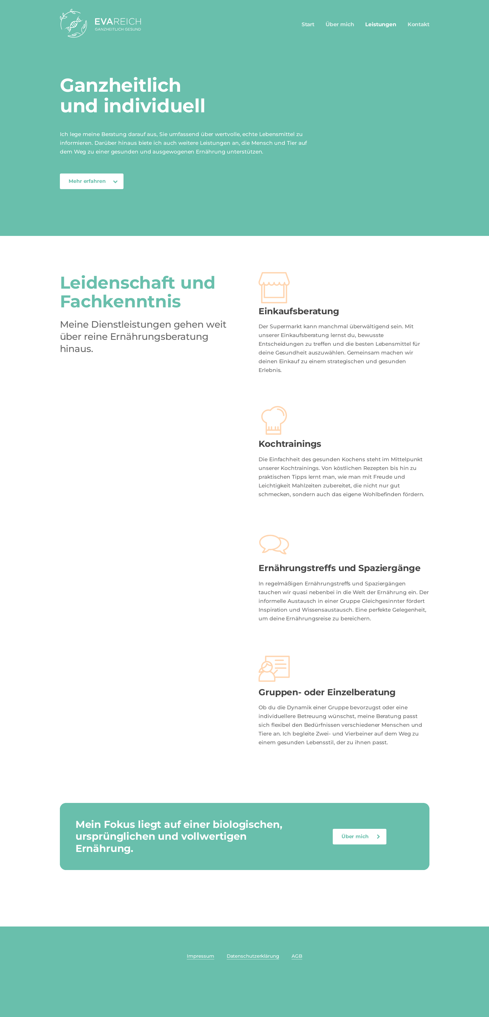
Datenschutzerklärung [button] (253, 956)
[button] (91, 181)
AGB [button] (297, 956)
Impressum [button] (200, 956)
